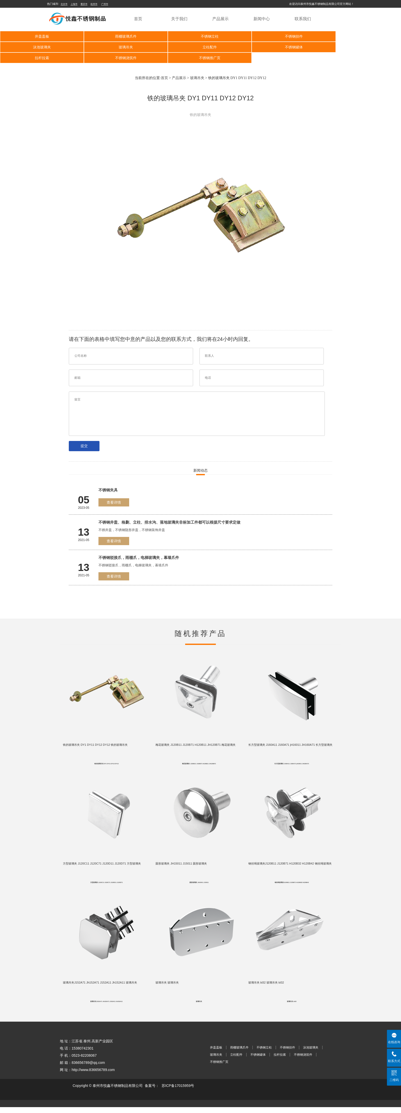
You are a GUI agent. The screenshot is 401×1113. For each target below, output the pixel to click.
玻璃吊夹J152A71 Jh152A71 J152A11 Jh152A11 (106, 1007)
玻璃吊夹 (40, 47)
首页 (138, 19)
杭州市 (94, 4)
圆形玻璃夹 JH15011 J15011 (199, 886)
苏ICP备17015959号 (178, 1091)
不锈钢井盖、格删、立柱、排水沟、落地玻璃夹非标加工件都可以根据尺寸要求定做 (169, 522)
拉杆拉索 (280, 47)
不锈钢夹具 (108, 490)
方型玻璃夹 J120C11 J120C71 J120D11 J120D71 (106, 886)
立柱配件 (120, 47)
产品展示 (220, 19)
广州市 (104, 4)
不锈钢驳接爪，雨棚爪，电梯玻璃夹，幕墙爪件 (138, 557)
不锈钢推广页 (40, 58)
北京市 (64, 4)
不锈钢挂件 (280, 36)
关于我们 (179, 19)
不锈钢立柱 (200, 36)
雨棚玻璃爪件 (120, 36)
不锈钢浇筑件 (359, 47)
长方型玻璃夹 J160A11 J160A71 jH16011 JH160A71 (291, 765)
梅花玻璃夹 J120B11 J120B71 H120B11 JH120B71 (199, 765)
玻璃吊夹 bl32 (291, 1007)
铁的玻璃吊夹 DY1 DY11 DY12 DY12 (106, 765)
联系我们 (303, 19)
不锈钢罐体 (200, 47)
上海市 (74, 4)
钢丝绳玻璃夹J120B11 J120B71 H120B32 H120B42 (292, 886)
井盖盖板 (40, 36)
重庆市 (84, 4)
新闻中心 (261, 19)
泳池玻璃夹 (360, 36)
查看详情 (114, 502)
